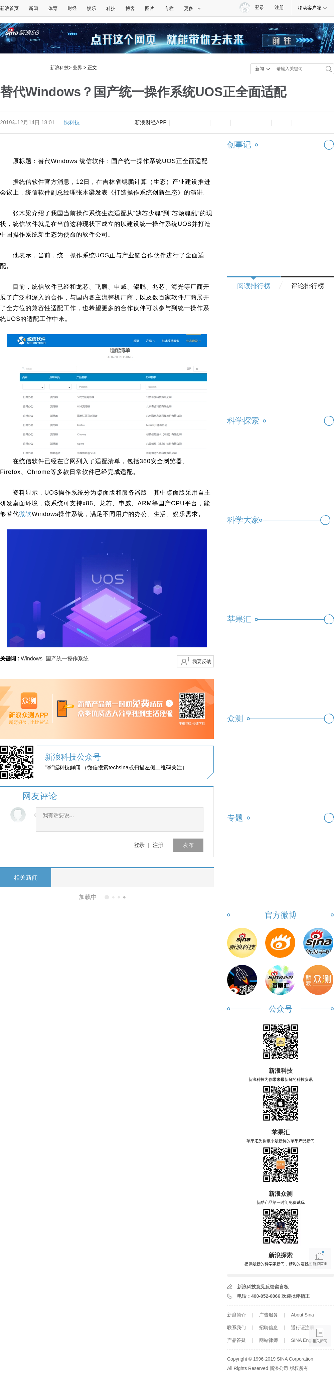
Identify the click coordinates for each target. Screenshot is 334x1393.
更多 (192, 8)
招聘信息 (268, 1327)
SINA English (304, 1340)
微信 (261, 123)
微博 (241, 123)
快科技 (72, 122)
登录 (139, 845)
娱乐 (91, 8)
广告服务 (268, 1314)
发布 (188, 845)
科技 (111, 8)
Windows (31, 658)
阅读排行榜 (254, 285)
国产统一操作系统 (67, 658)
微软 (25, 514)
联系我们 (236, 1327)
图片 (149, 8)
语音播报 (320, 1310)
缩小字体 (180, 123)
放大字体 (200, 123)
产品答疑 (236, 1340)
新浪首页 (9, 8)
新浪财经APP (151, 122)
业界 (77, 67)
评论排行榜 (307, 285)
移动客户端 (312, 7)
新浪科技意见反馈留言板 (263, 1286)
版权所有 (299, 1368)
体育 (52, 8)
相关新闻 (25, 877)
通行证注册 (302, 1327)
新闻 (33, 8)
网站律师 (268, 1340)
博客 (130, 8)
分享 (282, 123)
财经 (72, 8)
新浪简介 (236, 1314)
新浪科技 (59, 67)
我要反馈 (201, 661)
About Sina (302, 1314)
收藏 (220, 123)
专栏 (169, 8)
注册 (279, 7)
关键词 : (10, 658)
